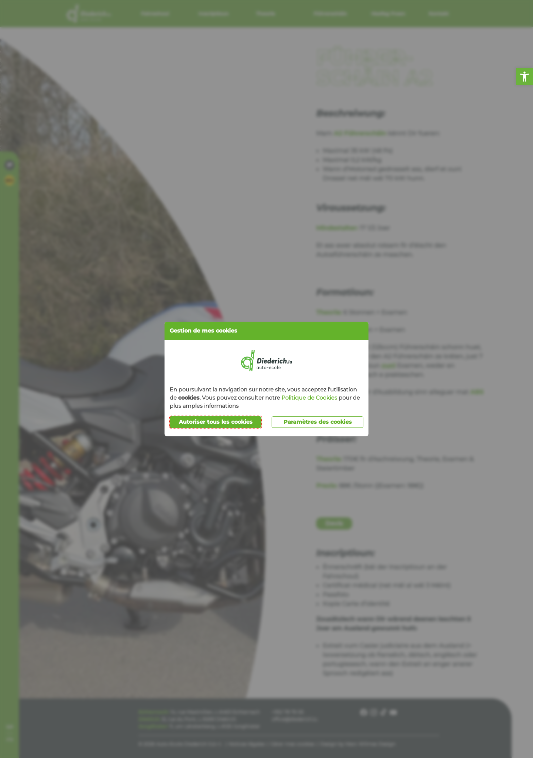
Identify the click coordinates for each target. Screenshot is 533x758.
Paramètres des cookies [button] (317, 422)
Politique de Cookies (309, 397)
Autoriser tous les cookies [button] (216, 422)
